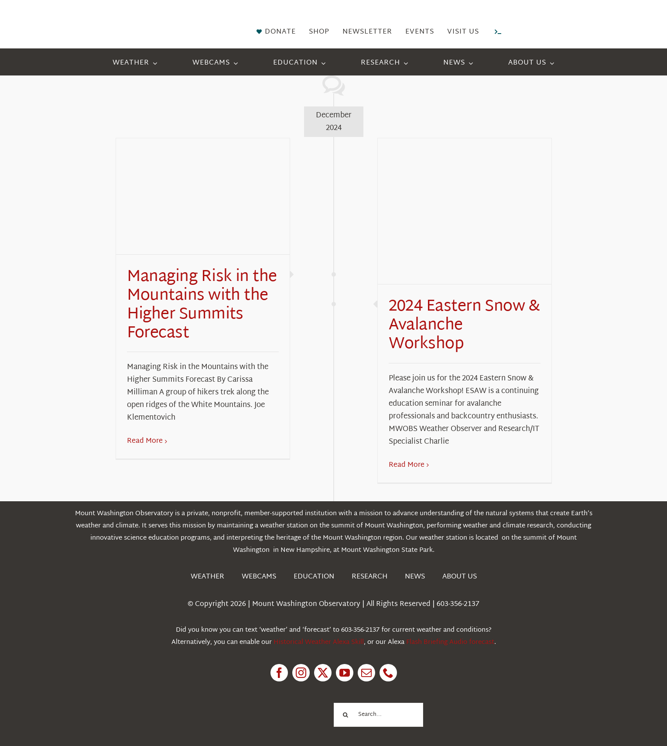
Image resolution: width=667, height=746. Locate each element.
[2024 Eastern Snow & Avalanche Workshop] (464, 211)
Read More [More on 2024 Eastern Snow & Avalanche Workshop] (406, 465)
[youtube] (344, 672)
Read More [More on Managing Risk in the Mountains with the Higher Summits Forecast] (145, 441)
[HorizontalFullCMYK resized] (137, 17)
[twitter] (323, 672)
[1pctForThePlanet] (281, 702)
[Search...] (379, 715)
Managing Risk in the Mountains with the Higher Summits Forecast (202, 305)
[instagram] (301, 672)
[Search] (346, 715)
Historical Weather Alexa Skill (319, 642)
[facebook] (279, 672)
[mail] (366, 672)
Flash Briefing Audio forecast (450, 642)
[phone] (388, 672)
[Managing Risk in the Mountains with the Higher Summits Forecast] (203, 196)
